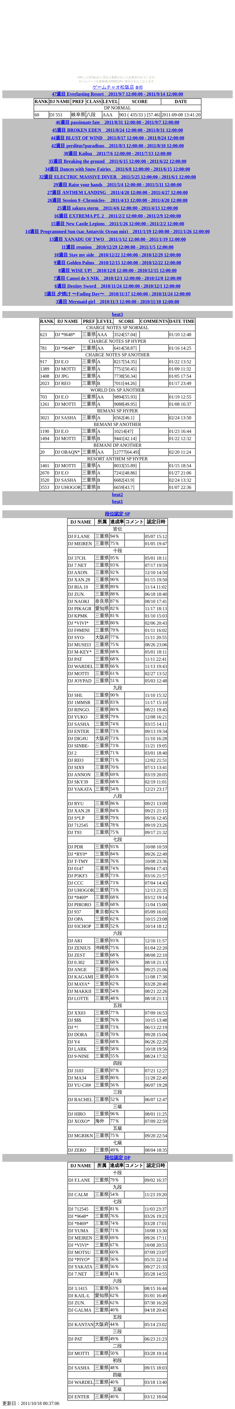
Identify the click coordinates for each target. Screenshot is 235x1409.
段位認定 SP (117, 513)
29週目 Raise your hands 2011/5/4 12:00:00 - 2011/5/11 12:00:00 (117, 184)
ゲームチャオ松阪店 (113, 87)
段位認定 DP (117, 1157)
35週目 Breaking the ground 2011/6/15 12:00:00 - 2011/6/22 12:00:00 (117, 161)
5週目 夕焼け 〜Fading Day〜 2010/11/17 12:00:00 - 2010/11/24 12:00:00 (117, 293)
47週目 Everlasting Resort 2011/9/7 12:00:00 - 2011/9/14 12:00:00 (117, 94)
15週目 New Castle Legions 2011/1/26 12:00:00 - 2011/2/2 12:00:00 (117, 223)
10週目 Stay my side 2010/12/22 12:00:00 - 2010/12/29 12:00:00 (117, 254)
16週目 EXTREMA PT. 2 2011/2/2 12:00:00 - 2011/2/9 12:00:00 (117, 215)
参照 (139, 87)
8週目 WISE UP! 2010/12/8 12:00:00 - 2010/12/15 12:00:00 (117, 270)
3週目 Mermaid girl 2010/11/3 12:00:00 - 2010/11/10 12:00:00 (117, 301)
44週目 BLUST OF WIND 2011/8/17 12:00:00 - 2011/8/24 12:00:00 (117, 137)
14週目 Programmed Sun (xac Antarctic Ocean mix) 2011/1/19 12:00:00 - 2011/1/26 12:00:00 (117, 231)
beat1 (117, 501)
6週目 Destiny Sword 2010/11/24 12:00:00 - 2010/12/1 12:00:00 (118, 286)
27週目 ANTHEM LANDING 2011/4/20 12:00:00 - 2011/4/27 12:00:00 (117, 192)
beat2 (117, 494)
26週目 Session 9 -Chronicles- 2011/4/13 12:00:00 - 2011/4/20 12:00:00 (117, 200)
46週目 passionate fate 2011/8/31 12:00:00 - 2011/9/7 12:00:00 (118, 122)
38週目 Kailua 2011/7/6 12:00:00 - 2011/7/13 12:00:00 (117, 153)
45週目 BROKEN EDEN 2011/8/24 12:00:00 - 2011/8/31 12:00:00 (117, 130)
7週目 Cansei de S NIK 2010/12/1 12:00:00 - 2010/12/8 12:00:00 (118, 278)
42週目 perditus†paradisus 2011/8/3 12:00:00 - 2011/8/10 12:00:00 (117, 145)
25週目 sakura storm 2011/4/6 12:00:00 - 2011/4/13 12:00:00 (117, 208)
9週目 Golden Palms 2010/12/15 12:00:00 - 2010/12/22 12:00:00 (117, 262)
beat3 (117, 314)
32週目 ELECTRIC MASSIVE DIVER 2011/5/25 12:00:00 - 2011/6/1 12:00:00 (117, 176)
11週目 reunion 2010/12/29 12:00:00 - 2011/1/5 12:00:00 (118, 247)
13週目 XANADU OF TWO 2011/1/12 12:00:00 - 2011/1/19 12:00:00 (117, 239)
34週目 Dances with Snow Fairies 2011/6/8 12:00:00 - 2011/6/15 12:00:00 (117, 169)
